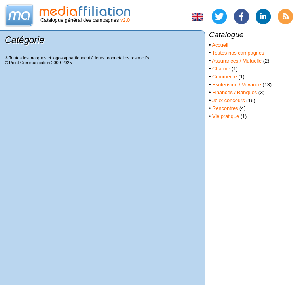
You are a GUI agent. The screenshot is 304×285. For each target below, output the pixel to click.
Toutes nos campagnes (238, 53)
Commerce (224, 77)
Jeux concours (228, 100)
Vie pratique (225, 116)
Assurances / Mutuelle (237, 61)
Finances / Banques (234, 92)
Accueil (220, 45)
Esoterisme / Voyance (236, 84)
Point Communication (29, 62)
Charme (221, 69)
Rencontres (225, 108)
